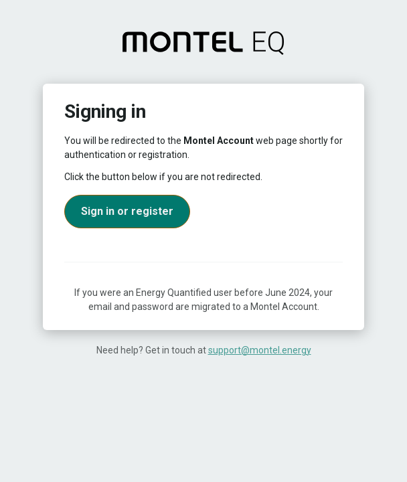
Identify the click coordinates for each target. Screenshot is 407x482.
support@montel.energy (259, 350)
